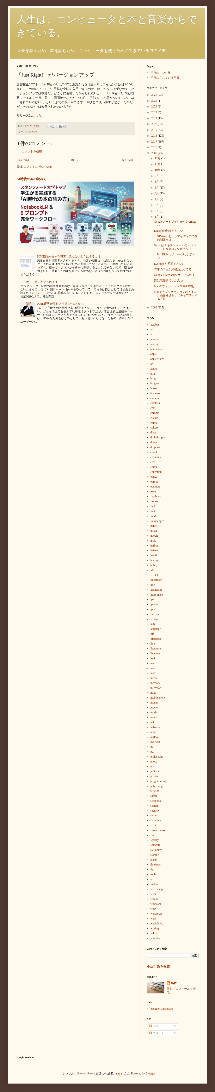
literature (155, 648)
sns (152, 835)
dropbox (155, 447)
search (154, 805)
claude (154, 417)
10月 (158, 170)
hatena (154, 550)
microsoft (156, 687)
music (153, 712)
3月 (157, 205)
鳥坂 (174, 983)
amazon (155, 339)
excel (153, 491)
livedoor (155, 653)
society (154, 840)
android (154, 344)
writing (154, 928)
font (152, 511)
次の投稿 (23, 160)
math (153, 673)
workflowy (156, 923)
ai (151, 334)
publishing (156, 786)
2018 (154, 135)
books (153, 388)
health (154, 555)
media (154, 678)
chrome (154, 412)
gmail (153, 530)
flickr (153, 506)
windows (155, 903)
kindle (154, 619)
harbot (154, 545)
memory (155, 683)
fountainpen (157, 521)
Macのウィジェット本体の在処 (174, 286)
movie (154, 707)
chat (152, 408)
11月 (158, 164)
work (153, 918)
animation (156, 349)
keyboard (155, 614)
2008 (154, 307)
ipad (152, 599)
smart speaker (158, 830)
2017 (154, 141)
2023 (154, 106)
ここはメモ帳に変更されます (39, 281)
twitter (154, 884)
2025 (154, 100)
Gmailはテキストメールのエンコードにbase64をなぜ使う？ (175, 247)
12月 (158, 158)
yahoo (154, 933)
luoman (119, 1073)
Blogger (150, 1073)
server (154, 815)
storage (154, 854)
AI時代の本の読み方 (32, 179)
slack (153, 825)
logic (153, 658)
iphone (154, 604)
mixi (153, 692)
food (153, 516)
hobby (154, 565)
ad (151, 329)
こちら (36, 115)
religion (155, 790)
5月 (157, 193)
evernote (155, 486)
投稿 (153, 1026)
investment (156, 594)
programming (158, 781)
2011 (154, 147)
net (152, 722)
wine (153, 908)
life (152, 633)
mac (152, 663)
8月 (157, 181)
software (32, 131)
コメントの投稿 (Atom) (38, 166)
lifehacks (155, 638)
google (154, 535)
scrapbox (155, 800)
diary (153, 432)
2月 (157, 210)
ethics (153, 476)
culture (154, 427)
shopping (155, 820)
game (153, 525)
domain (154, 442)
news (153, 732)
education (156, 471)
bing (153, 373)
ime (152, 584)
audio (153, 368)
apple (153, 353)
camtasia (155, 403)
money (154, 702)
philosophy (156, 756)
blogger (154, 383)
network (155, 727)
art (152, 363)
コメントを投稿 (32, 151)
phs (152, 766)
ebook (154, 452)
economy (155, 457)
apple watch (157, 358)
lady (152, 624)
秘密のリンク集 (160, 72)
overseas (155, 741)
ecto (152, 462)
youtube (155, 938)
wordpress (156, 913)
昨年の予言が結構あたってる (173, 269)
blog (153, 378)
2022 (154, 112)
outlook (154, 737)
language (155, 628)
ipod (153, 609)
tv (151, 879)
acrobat (154, 324)
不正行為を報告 (158, 966)
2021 (154, 118)
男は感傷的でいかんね (168, 280)
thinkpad (155, 864)
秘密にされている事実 (164, 77)
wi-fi (153, 894)
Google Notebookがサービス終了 (174, 274)
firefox (154, 501)
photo (153, 761)
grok (153, 540)
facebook (155, 496)
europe (154, 481)
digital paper (157, 437)
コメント (156, 1033)
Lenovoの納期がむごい (168, 230)
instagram (156, 589)
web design (157, 889)
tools (153, 874)
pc (151, 746)
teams (153, 859)
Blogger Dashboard (161, 1008)
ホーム (75, 160)
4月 (157, 199)
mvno (153, 717)
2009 (154, 153)
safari (153, 795)
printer (154, 776)
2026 (154, 94)
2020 (154, 124)
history (154, 560)
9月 (157, 175)
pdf (152, 751)
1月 (157, 216)
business (155, 393)
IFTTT (154, 574)
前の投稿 (127, 160)
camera (154, 398)
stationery (156, 849)
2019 (154, 129)
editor (153, 467)
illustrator (156, 579)
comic (154, 422)
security (155, 810)
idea (152, 570)
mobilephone (158, 697)
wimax (154, 899)
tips (152, 869)
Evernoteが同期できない (169, 263)
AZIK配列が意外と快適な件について (61, 303)
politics (154, 771)
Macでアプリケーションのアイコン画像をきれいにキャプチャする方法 (176, 295)
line (152, 643)
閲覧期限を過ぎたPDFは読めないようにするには (68, 256)
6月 (157, 187)
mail (153, 668)
